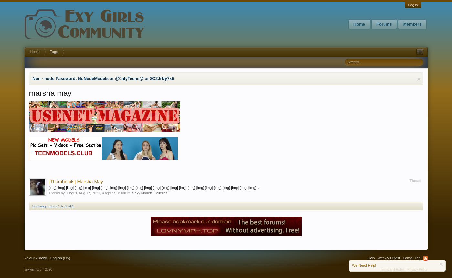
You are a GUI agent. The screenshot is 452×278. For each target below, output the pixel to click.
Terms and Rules (392, 269)
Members (412, 24)
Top (418, 258)
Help (371, 258)
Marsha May (76, 181)
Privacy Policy (417, 269)
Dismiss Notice (418, 79)
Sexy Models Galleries (149, 193)
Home (359, 24)
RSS (425, 258)
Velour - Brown (36, 258)
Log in (413, 5)
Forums (384, 24)
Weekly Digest (388, 258)
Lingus (72, 193)
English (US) (60, 258)
